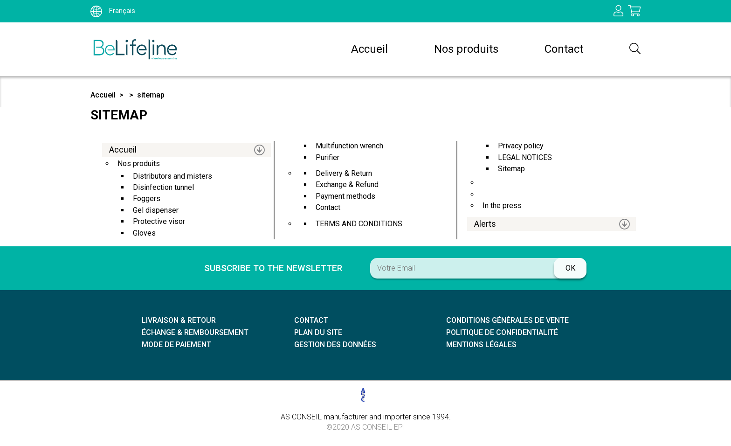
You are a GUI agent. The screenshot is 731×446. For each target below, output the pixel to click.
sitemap (151, 95)
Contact (564, 49)
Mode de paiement (176, 344)
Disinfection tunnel (163, 187)
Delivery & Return (344, 173)
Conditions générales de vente (507, 320)
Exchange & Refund (347, 184)
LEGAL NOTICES (525, 157)
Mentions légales (481, 344)
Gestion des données (335, 344)
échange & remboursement (195, 332)
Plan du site (318, 332)
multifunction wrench (349, 145)
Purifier (327, 157)
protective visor (159, 221)
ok (570, 268)
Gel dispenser (156, 210)
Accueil (369, 49)
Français (112, 11)
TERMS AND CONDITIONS (359, 223)
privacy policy (521, 145)
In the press (502, 205)
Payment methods (345, 196)
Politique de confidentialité (502, 332)
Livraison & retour (179, 320)
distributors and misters (172, 176)
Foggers (146, 198)
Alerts (485, 224)
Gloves (144, 233)
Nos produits (466, 49)
